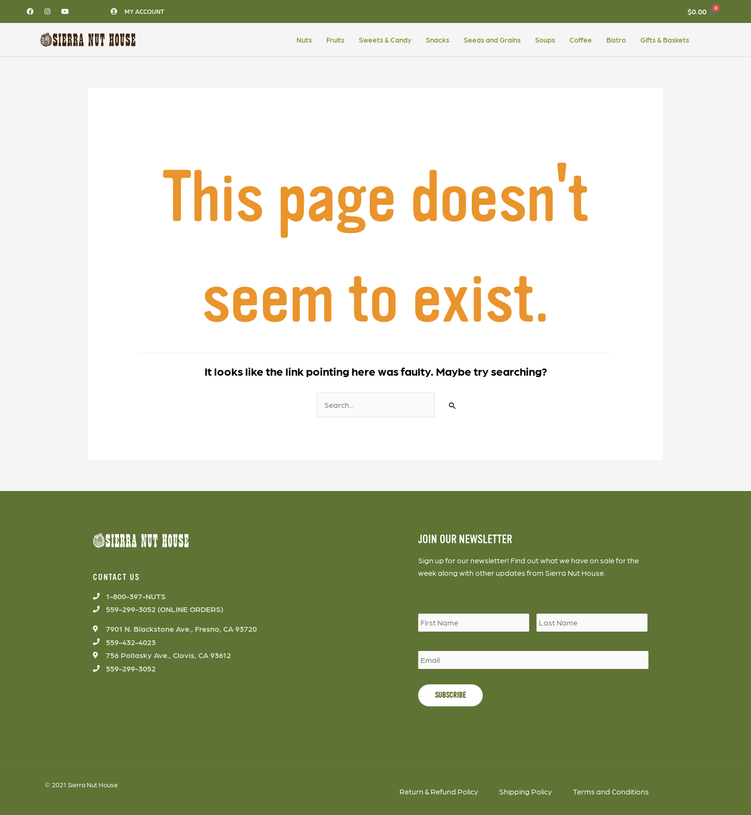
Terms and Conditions (611, 791)
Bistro (616, 39)
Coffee (580, 39)
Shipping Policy (525, 791)
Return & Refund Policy (438, 791)
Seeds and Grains (492, 39)
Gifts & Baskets (664, 39)
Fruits (335, 39)
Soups (545, 39)
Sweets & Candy (385, 39)
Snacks (437, 39)
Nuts (304, 39)
